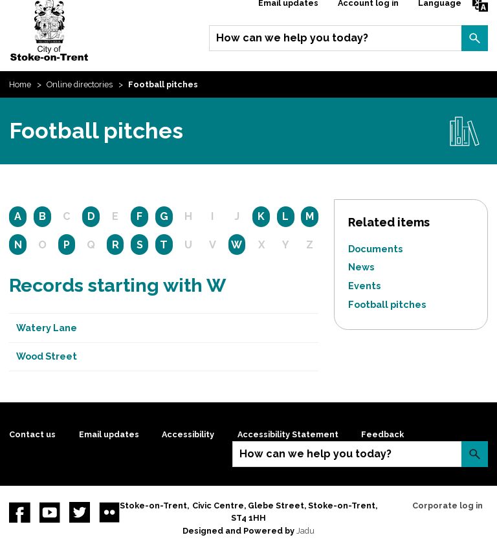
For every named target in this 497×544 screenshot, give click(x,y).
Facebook (19, 512)
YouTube (49, 512)
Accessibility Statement (287, 434)
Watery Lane (46, 327)
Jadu (305, 531)
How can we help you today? (292, 38)
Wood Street (46, 356)
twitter (79, 512)
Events (364, 285)
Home (20, 84)
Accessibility (188, 434)
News (361, 266)
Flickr (109, 512)
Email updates (109, 434)
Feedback (382, 434)
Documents (375, 248)
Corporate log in (447, 505)
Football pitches (387, 304)
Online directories (80, 84)
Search (474, 38)
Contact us (32, 434)
